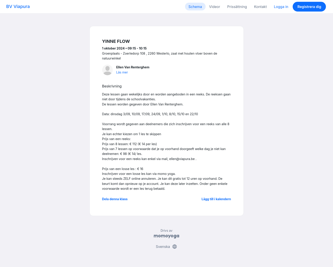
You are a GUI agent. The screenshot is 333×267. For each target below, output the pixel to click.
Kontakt (260, 6)
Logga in (281, 6)
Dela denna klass (115, 199)
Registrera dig (309, 6)
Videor (214, 6)
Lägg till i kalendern (216, 199)
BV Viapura (18, 6)
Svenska (166, 246)
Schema (195, 6)
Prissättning (237, 6)
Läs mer (122, 72)
